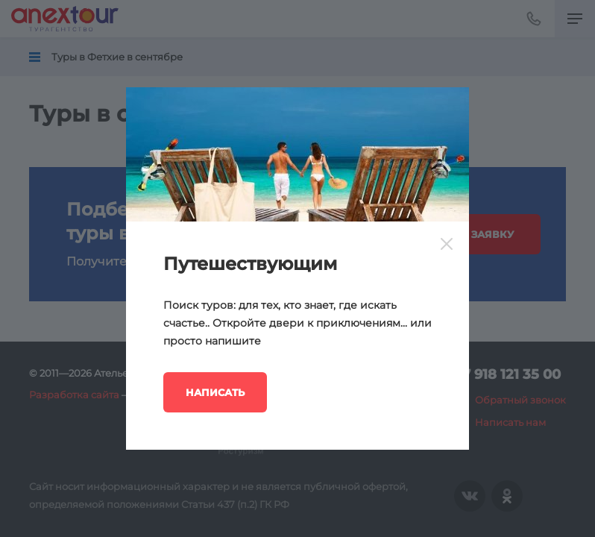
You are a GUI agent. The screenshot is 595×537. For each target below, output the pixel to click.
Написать (215, 392)
